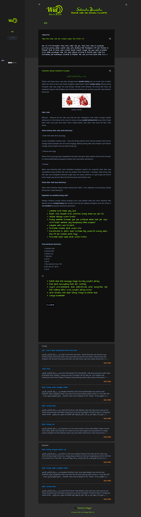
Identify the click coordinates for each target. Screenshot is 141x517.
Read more (107, 363)
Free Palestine (88, 23)
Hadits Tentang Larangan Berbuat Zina (54, 450)
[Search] (126, 5)
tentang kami (101, 23)
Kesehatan (50, 305)
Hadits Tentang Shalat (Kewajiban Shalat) (55, 387)
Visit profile (12, 38)
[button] (110, 39)
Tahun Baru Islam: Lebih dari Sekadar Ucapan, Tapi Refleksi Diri (63, 39)
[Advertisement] (122, 56)
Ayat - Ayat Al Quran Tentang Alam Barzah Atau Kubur (59, 350)
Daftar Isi (56, 23)
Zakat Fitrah (46, 369)
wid (12, 32)
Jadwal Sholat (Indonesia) (71, 23)
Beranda (46, 23)
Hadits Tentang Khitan (49, 406)
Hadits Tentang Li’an (48, 424)
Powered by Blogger (82, 508)
